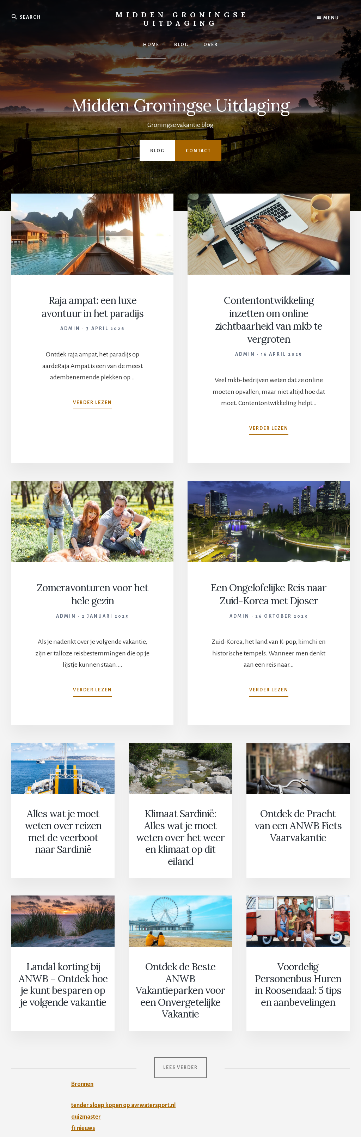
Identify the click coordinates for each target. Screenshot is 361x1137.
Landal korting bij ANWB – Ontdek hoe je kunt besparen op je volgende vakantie (63, 951)
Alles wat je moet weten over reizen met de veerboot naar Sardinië (63, 832)
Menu (328, 17)
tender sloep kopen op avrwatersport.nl (126, 1048)
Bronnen (83, 1027)
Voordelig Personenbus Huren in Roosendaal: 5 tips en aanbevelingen (298, 951)
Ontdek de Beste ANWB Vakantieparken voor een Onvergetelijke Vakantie (180, 951)
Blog (157, 150)
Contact (198, 150)
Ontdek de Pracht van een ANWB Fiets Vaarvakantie (298, 828)
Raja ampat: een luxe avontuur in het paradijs (92, 306)
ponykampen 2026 (97, 1083)
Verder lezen (92, 403)
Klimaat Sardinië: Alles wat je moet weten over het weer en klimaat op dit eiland (180, 832)
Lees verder (180, 1011)
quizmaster (87, 1060)
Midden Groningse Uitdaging (182, 18)
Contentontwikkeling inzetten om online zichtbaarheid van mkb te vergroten (268, 319)
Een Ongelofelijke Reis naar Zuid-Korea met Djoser (268, 599)
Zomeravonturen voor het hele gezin (92, 593)
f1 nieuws (84, 1071)
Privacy (192, 1113)
